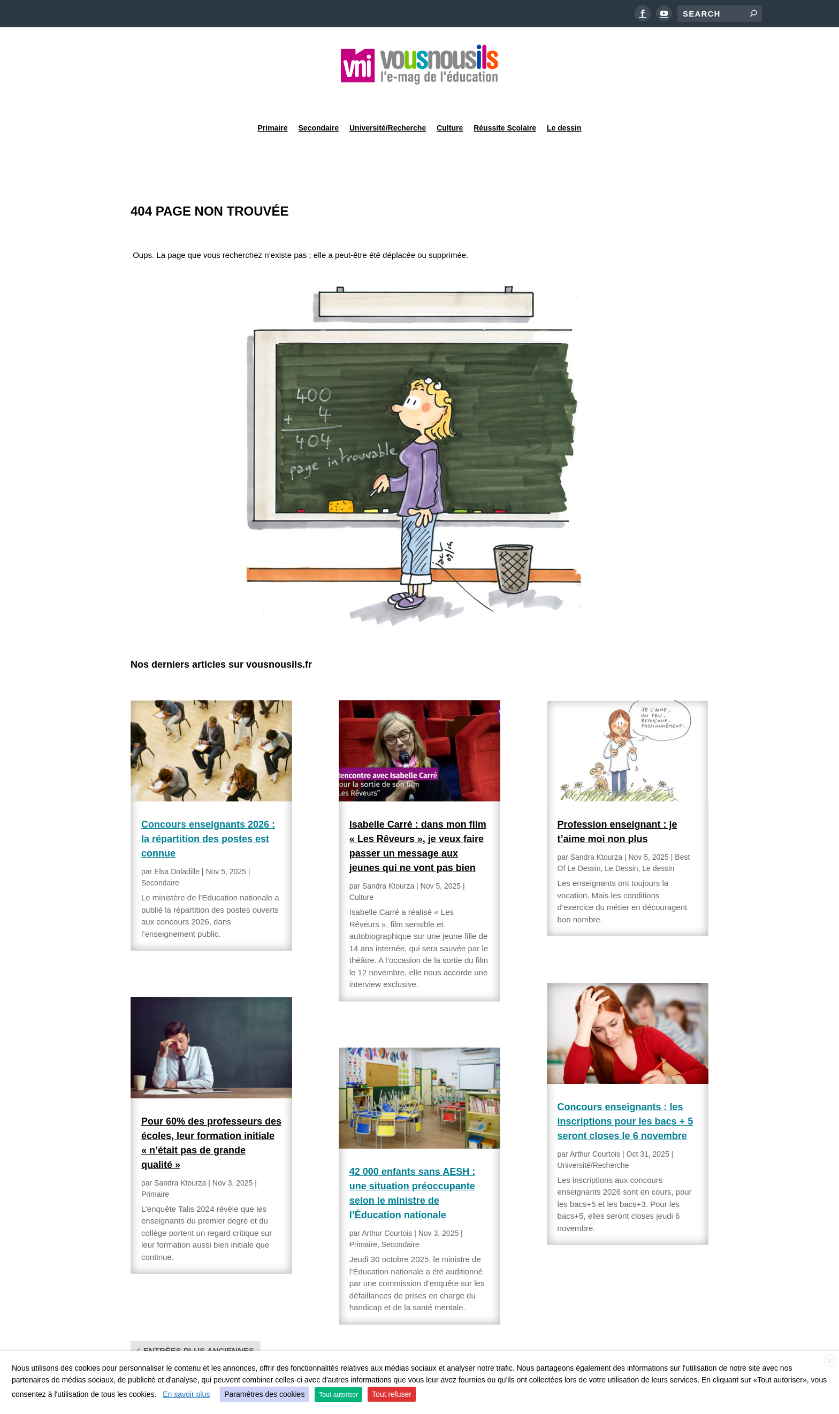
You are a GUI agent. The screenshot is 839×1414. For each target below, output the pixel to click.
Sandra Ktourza (180, 1155)
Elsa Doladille (177, 844)
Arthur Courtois (387, 1206)
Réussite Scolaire (505, 98)
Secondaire (319, 98)
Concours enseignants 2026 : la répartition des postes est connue (208, 811)
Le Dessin (621, 841)
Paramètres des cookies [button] (264, 1394)
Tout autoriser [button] (338, 1394)
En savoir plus (186, 1394)
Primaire (272, 98)
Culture (450, 98)
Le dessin (564, 98)
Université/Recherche (387, 98)
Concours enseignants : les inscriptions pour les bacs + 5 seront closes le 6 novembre (625, 1094)
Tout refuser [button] (391, 1394)
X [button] (829, 1361)
